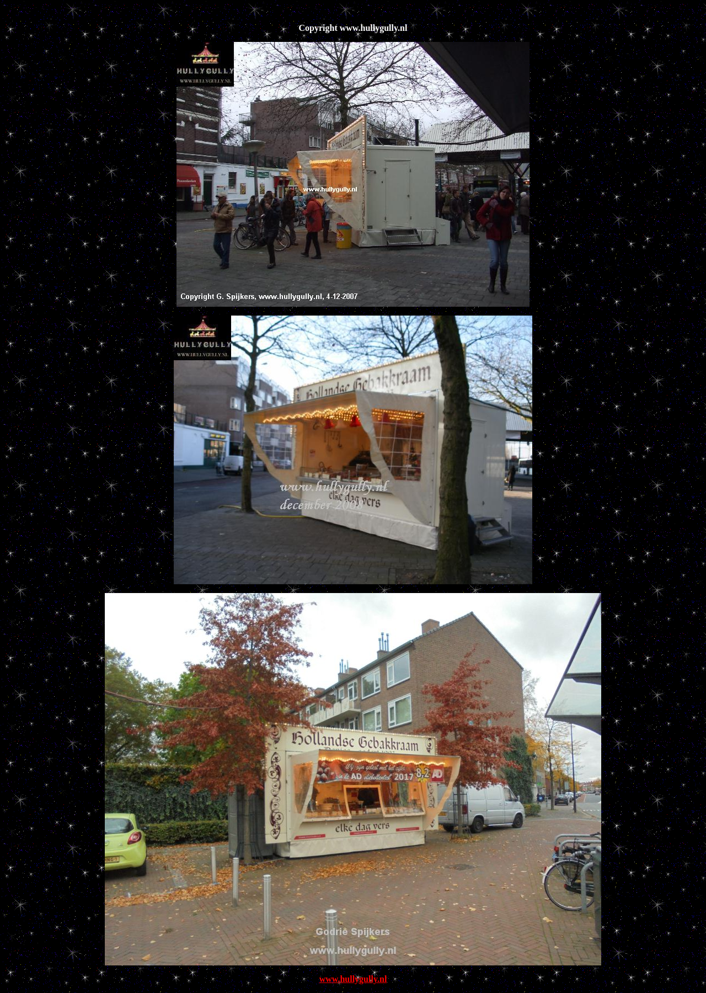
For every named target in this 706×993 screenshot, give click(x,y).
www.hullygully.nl (353, 979)
